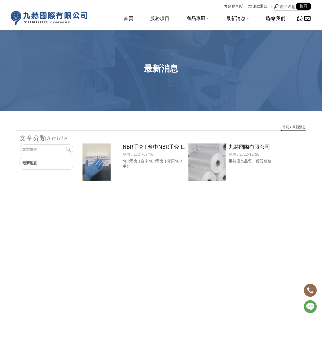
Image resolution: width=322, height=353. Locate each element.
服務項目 (159, 18)
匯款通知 (257, 6)
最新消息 (237, 18)
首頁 (128, 18)
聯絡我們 (275, 18)
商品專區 (197, 18)
